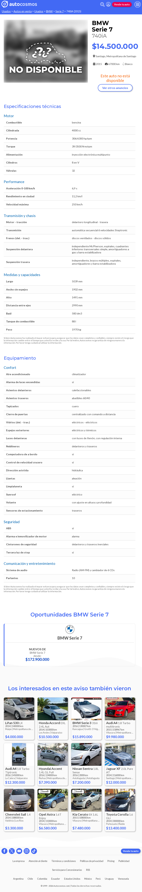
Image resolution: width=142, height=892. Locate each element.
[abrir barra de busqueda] (102, 4)
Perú (98, 878)
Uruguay (109, 878)
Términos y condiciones (63, 861)
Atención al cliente (38, 861)
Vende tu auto (122, 4)
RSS (88, 869)
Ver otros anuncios (115, 87)
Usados (6, 11)
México (88, 878)
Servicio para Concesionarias (67, 869)
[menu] (137, 4)
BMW (49, 11)
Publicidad (124, 861)
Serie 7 (59, 11)
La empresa (19, 861)
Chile (30, 878)
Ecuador (55, 878)
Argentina (18, 878)
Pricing (110, 861)
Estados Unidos (72, 878)
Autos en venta (22, 11)
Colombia (42, 878)
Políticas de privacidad (91, 861)
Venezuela (123, 878)
